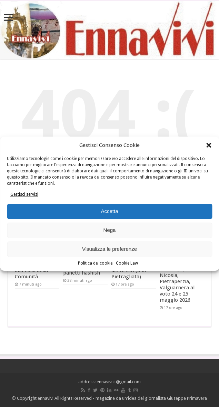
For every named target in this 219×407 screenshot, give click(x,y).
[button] (208, 145)
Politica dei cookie (95, 263)
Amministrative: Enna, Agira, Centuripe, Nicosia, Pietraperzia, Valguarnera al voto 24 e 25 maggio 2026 (179, 278)
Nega (109, 230)
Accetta (109, 211)
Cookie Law (127, 263)
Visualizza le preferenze (109, 249)
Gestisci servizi (24, 194)
